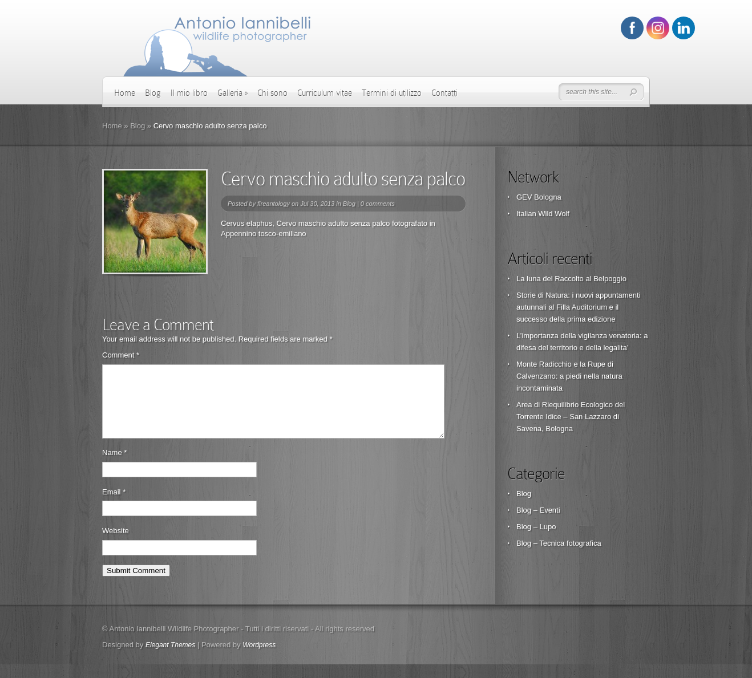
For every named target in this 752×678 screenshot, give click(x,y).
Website (115, 544)
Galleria (232, 93)
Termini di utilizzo (392, 93)
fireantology (273, 203)
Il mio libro (189, 93)
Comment (120, 355)
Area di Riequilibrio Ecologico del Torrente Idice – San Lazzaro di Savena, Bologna (570, 416)
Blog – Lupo (536, 526)
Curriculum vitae (324, 93)
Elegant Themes (170, 659)
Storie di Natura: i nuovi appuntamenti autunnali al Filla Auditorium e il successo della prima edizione (578, 307)
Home (124, 93)
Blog (153, 93)
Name (114, 466)
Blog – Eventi (538, 510)
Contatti (444, 93)
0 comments (378, 203)
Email (114, 505)
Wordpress (259, 659)
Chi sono (272, 93)
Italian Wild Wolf (542, 213)
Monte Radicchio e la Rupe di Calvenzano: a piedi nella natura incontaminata (569, 376)
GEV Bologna (538, 197)
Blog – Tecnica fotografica (558, 543)
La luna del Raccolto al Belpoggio (571, 278)
